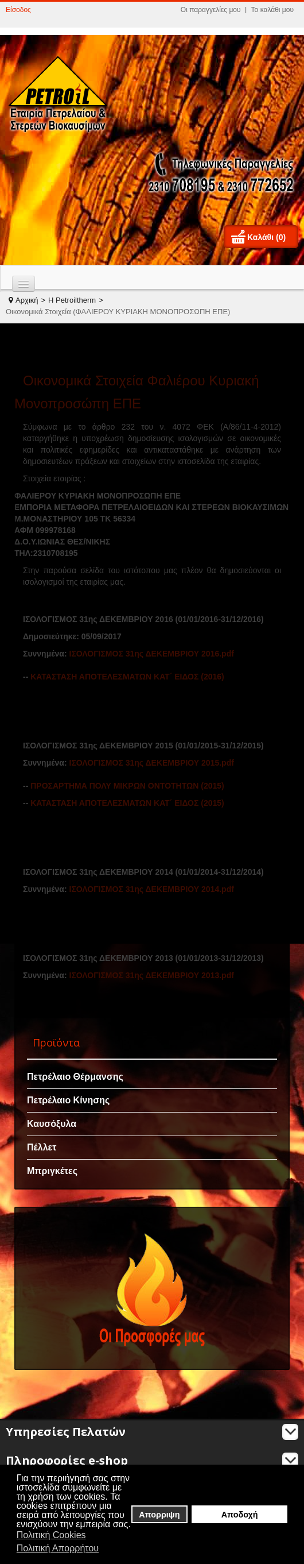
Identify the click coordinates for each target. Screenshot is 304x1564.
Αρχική (26, 300)
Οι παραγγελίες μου (211, 10)
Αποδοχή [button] (239, 1514)
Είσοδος (18, 10)
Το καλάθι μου (272, 10)
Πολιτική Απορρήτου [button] (58, 1548)
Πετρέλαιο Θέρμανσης (75, 1077)
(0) (281, 237)
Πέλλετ (41, 1147)
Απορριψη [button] (159, 1514)
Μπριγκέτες (52, 1171)
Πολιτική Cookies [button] (51, 1535)
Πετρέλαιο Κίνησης (68, 1100)
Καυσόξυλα (51, 1124)
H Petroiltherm (72, 300)
